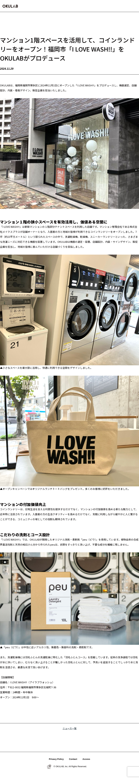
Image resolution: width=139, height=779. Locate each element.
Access (86, 759)
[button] (133, 5)
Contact (73, 759)
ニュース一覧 (70, 728)
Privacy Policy (56, 759)
